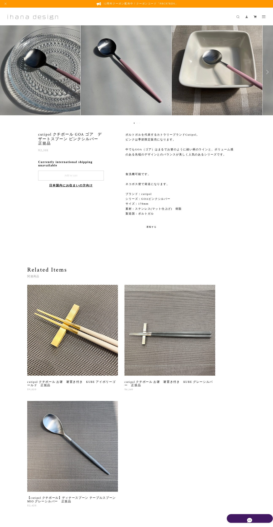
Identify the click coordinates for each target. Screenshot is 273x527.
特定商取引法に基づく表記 (116, 503)
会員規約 (137, 503)
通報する (151, 227)
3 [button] (139, 123)
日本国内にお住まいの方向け (71, 185)
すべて (40, 400)
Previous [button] (6, 72)
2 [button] (136, 123)
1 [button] (134, 123)
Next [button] (267, 72)
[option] (136, 72)
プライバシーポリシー (83, 503)
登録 (213, 452)
